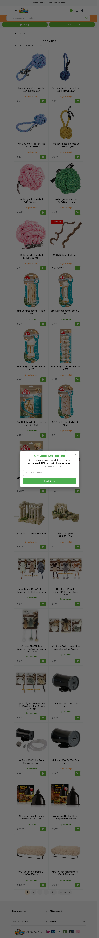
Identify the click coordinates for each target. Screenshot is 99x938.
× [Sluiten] (75, 454)
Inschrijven (49, 481)
